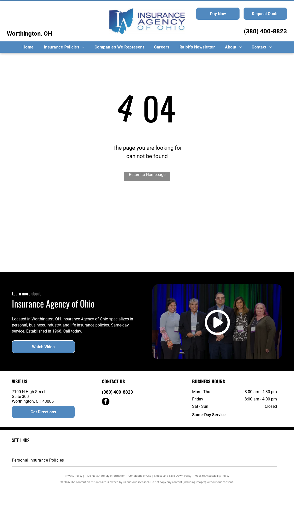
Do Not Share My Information (106, 494)
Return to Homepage (147, 174)
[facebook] (105, 420)
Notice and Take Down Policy (173, 494)
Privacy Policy (73, 494)
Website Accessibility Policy (211, 494)
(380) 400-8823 (265, 31)
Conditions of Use (139, 494)
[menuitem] (28, 47)
